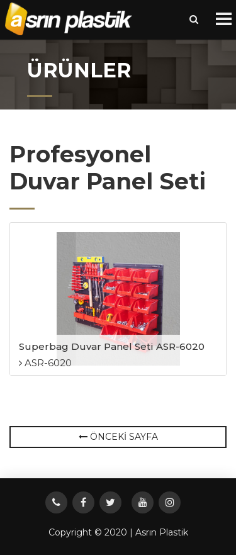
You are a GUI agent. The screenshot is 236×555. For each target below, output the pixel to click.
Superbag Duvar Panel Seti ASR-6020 (112, 346)
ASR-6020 (45, 363)
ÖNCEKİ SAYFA (118, 436)
